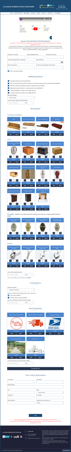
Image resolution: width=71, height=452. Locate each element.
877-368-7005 (61, 7)
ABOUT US (44, 13)
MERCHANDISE (26, 13)
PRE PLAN (33, 13)
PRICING (38, 13)
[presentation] (35, 410)
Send (35, 415)
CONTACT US (50, 13)
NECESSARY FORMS (18, 13)
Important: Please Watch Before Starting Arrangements (35, 30)
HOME (11, 13)
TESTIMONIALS (58, 13)
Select (17, 134)
